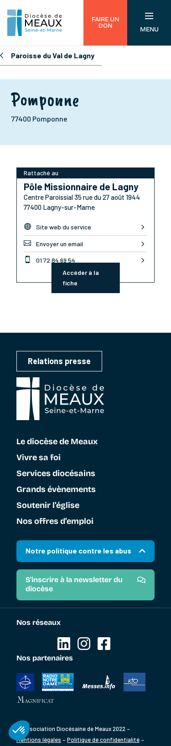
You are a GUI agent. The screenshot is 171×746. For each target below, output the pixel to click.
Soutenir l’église (47, 505)
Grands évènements (56, 489)
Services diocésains (55, 473)
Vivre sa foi (38, 457)
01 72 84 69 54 (49, 260)
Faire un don (105, 22)
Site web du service (57, 227)
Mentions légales (38, 739)
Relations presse (59, 361)
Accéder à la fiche (80, 278)
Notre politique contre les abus (78, 550)
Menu (149, 23)
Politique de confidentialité (103, 739)
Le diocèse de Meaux (57, 442)
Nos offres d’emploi (54, 521)
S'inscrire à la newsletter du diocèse (74, 584)
